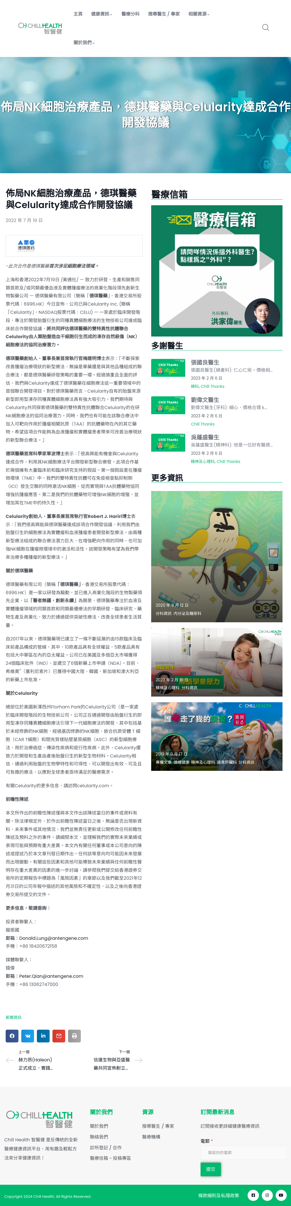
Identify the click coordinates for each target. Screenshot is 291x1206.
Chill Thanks (212, 386)
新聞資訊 (14, 1017)
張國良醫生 (205, 363)
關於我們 (84, 42)
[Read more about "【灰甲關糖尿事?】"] (216, 556)
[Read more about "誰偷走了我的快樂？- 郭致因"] (216, 736)
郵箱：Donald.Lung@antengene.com (47, 938)
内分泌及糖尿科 (187, 613)
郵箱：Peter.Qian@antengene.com (44, 976)
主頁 (78, 14)
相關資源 (199, 14)
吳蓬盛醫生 (205, 437)
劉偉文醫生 (205, 400)
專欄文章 (164, 762)
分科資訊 (164, 613)
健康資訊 (102, 14)
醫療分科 (130, 14)
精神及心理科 (203, 461)
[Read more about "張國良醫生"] (168, 368)
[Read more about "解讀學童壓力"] (216, 662)
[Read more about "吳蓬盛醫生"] (168, 443)
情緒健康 (181, 762)
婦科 (195, 386)
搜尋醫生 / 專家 (164, 14)
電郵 (207, 1141)
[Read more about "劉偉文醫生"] (168, 405)
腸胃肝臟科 (227, 762)
